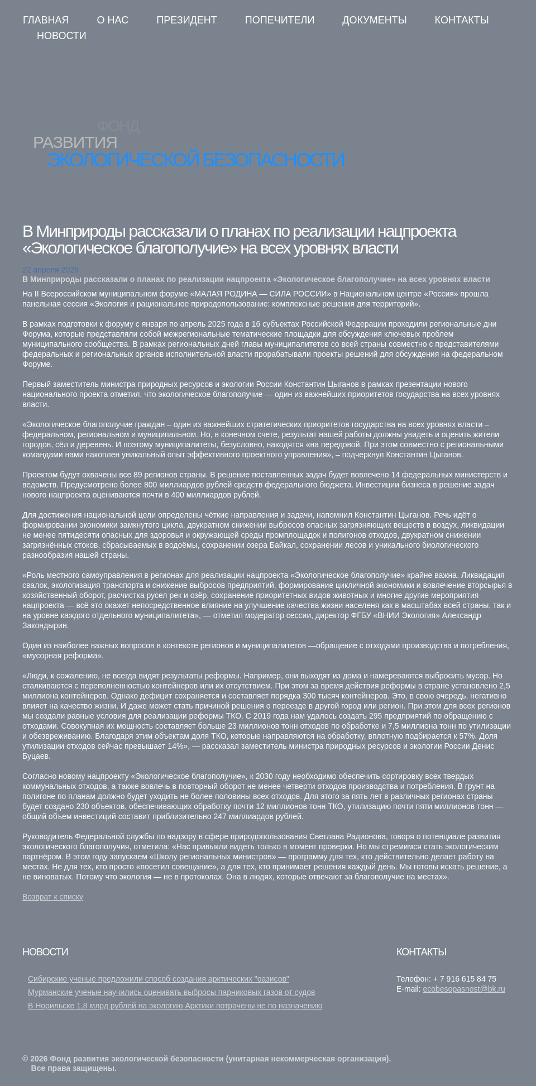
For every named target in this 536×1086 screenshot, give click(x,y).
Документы (374, 20)
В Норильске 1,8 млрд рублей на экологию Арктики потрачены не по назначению (175, 1005)
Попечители (280, 20)
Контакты (462, 20)
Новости (62, 35)
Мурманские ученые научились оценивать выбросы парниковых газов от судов (171, 992)
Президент (186, 20)
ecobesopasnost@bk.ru (464, 988)
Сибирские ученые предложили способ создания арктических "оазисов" (158, 978)
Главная (46, 20)
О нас (113, 20)
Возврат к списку (52, 896)
